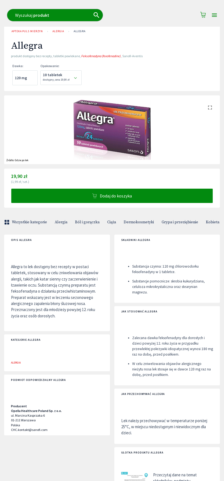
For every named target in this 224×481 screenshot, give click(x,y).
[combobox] (118, 15)
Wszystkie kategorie (26, 222)
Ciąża (111, 222)
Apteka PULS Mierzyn (27, 31)
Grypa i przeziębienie (179, 222)
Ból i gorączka (87, 222)
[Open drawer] (214, 15)
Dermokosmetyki (138, 222)
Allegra (79, 31)
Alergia (58, 31)
